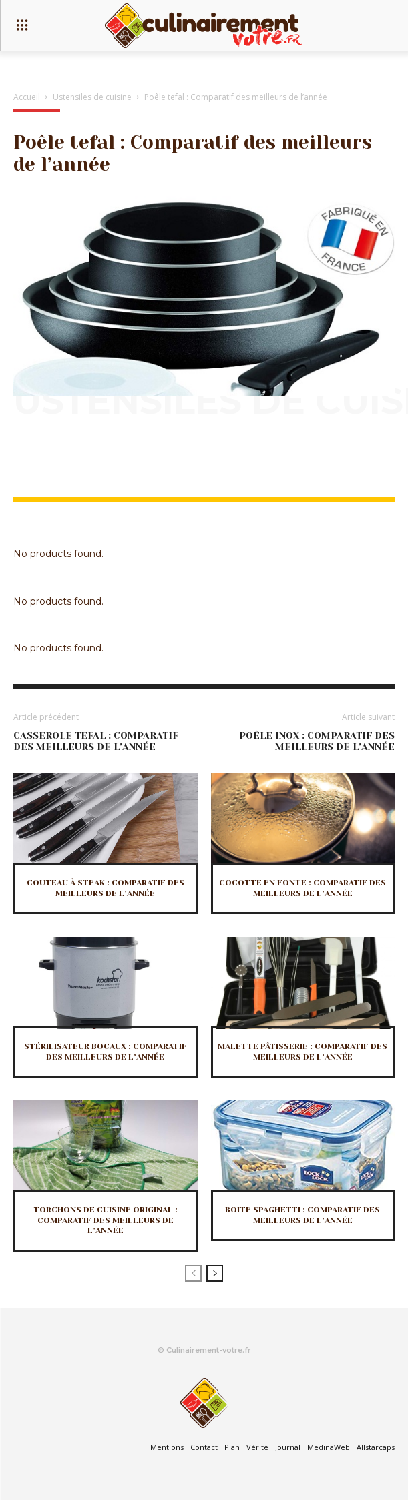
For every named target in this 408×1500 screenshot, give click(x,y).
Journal (287, 1447)
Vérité (257, 1447)
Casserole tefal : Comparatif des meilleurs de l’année (95, 741)
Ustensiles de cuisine (92, 97)
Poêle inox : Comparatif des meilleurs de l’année (317, 741)
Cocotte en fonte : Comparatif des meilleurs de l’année (302, 888)
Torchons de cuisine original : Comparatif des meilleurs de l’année (105, 1220)
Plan (232, 1447)
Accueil (26, 97)
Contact (204, 1447)
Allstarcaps (376, 1447)
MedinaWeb (328, 1447)
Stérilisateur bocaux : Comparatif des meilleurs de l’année (105, 1052)
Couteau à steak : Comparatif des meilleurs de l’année (105, 888)
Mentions (167, 1447)
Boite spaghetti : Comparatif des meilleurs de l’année (302, 1215)
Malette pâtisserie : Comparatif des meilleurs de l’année (302, 1052)
